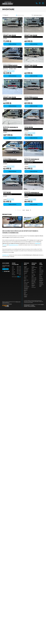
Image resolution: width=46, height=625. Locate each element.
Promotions (41, 272)
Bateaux (25, 277)
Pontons (25, 278)
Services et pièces (41, 275)
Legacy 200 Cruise (9, 35)
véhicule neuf (37, 243)
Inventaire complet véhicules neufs (26, 267)
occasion (4, 244)
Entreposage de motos (41, 280)
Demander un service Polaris (41, 285)
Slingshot (25, 273)
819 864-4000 (5, 271)
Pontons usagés (34, 279)
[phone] (37, 3)
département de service (13, 244)
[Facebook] (18, 276)
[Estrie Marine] (7, 3)
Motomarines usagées (34, 283)
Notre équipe (41, 270)
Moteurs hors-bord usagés (34, 281)
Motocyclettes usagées (34, 270)
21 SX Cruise (28, 127)
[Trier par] (37, 15)
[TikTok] (20, 276)
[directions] (40, 3)
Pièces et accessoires (41, 278)
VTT (24, 274)
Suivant (28, 210)
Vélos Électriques (26, 286)
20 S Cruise (7, 192)
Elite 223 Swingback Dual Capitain (31, 160)
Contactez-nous (5, 255)
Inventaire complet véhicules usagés (34, 267)
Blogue (40, 268)
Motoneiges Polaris (26, 290)
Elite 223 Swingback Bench (10, 128)
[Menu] (43, 3)
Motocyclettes (26, 269)
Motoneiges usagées (33, 285)
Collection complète (25, 296)
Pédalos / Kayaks (26, 282)
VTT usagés (33, 274)
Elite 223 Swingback (31, 192)
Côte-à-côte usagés (33, 276)
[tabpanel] (16, 270)
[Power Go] (12, 306)
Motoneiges (26, 283)
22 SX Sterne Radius (10, 65)
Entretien (40, 276)
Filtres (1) (5, 15)
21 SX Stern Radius (31, 97)
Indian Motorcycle (25, 294)
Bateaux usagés (34, 277)
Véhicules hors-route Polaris (26, 288)
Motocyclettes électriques (26, 271)
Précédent (18, 210)
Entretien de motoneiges (41, 283)
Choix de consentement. (31, 306)
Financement (34, 287)
